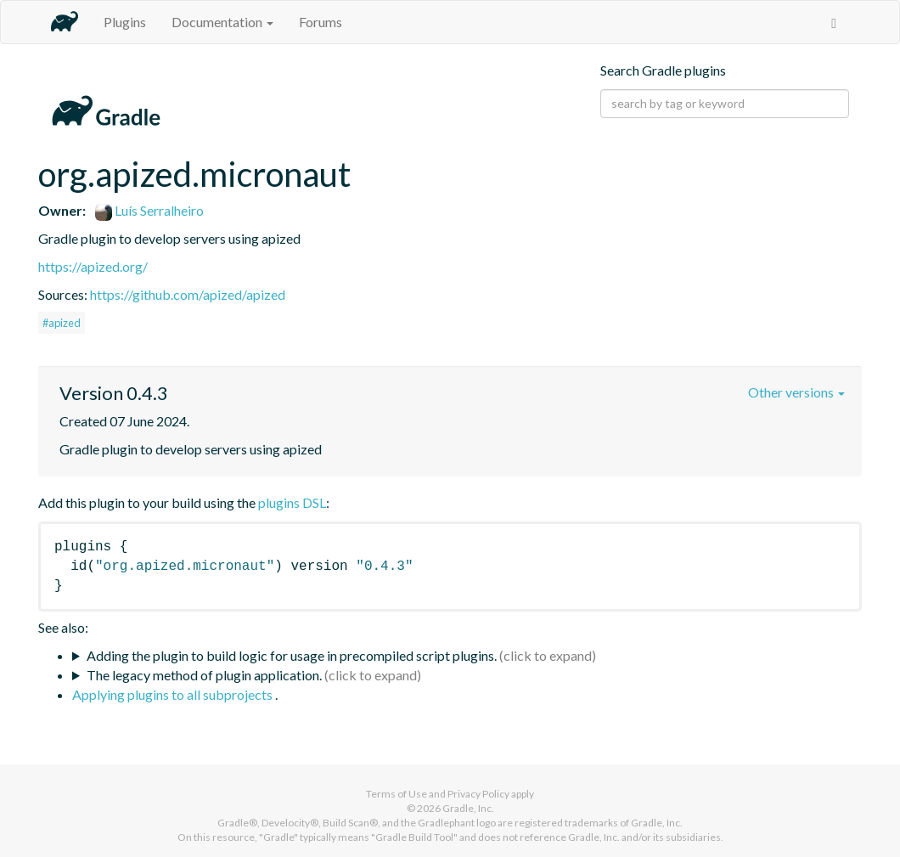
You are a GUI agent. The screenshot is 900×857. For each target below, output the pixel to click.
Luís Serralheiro (149, 210)
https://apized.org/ (93, 266)
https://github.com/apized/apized (187, 294)
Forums (320, 22)
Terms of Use (396, 793)
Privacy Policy (478, 793)
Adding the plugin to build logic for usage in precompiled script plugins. (292, 655)
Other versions (796, 392)
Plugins (125, 22)
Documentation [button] (222, 22)
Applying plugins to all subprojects (173, 694)
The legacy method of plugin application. (204, 675)
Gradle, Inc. (468, 808)
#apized (61, 323)
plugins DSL (292, 502)
